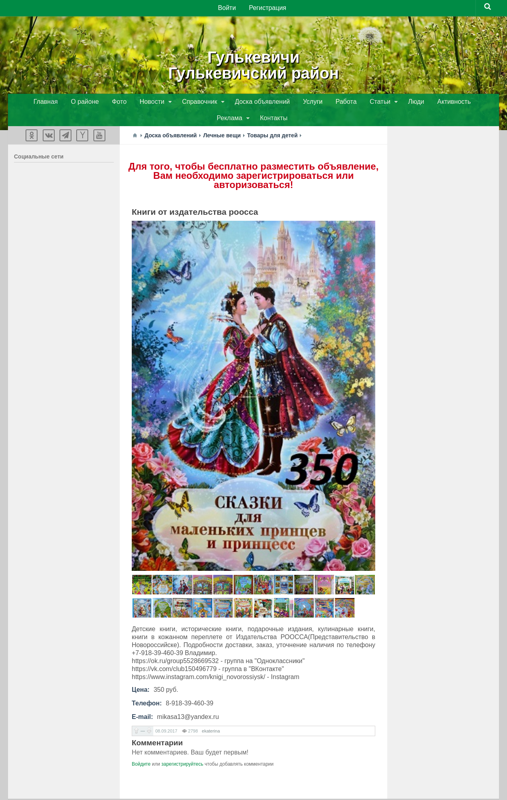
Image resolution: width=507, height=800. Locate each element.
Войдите (141, 749)
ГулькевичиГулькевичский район (253, 64)
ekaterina (211, 716)
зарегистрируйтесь (182, 749)
